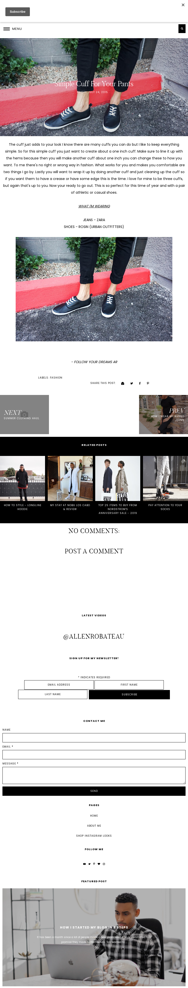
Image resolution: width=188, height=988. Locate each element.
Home (94, 799)
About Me (94, 809)
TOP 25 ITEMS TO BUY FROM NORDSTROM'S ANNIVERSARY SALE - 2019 (117, 502)
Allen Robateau (26, 982)
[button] (12, 29)
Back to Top (177, 982)
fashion (19, 377)
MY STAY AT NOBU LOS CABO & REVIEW (70, 500)
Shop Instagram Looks (94, 819)
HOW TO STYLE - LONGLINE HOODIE (22, 500)
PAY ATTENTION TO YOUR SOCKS (165, 500)
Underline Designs (67, 982)
